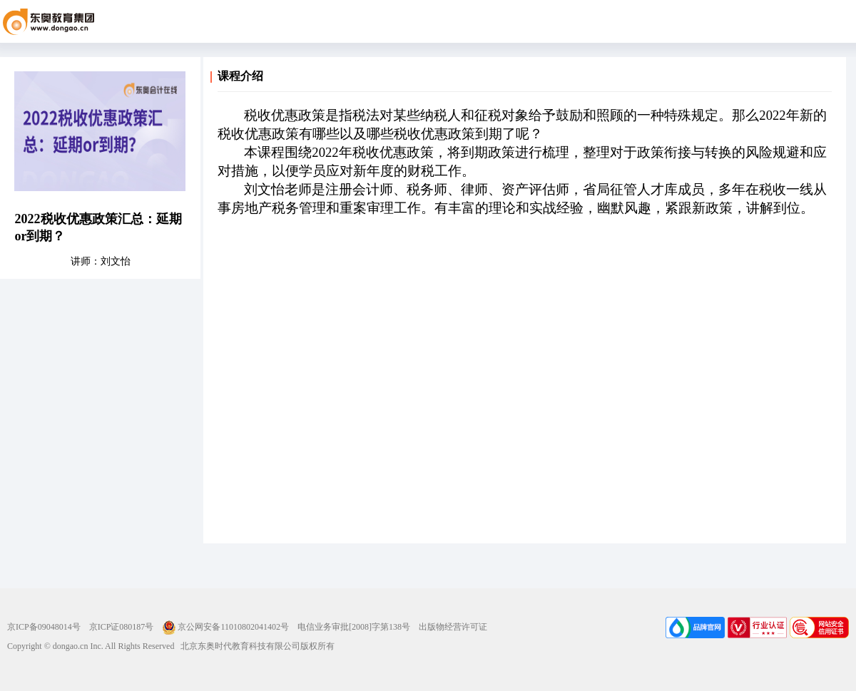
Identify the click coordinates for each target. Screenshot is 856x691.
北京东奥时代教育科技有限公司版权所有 (254, 646)
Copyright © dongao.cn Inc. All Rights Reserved (90, 646)
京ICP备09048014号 (44, 627)
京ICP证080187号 (121, 627)
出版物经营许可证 (453, 627)
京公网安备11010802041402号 (225, 627)
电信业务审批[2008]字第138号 (353, 627)
